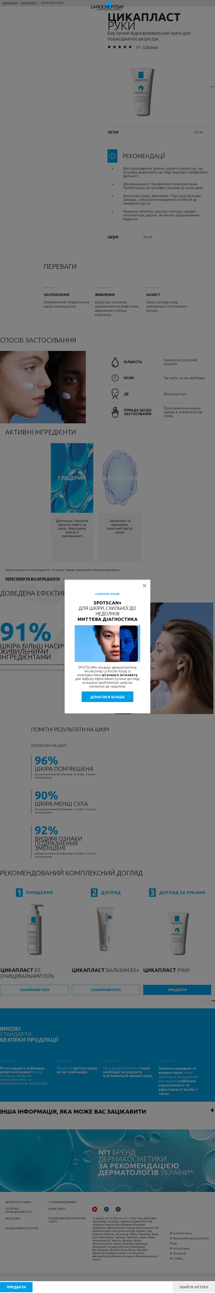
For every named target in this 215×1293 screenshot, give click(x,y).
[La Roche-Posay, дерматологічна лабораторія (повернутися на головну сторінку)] (107, 6)
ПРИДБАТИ (16, 1287)
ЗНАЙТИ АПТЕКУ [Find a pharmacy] (193, 1287)
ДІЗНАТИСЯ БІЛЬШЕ (107, 697)
